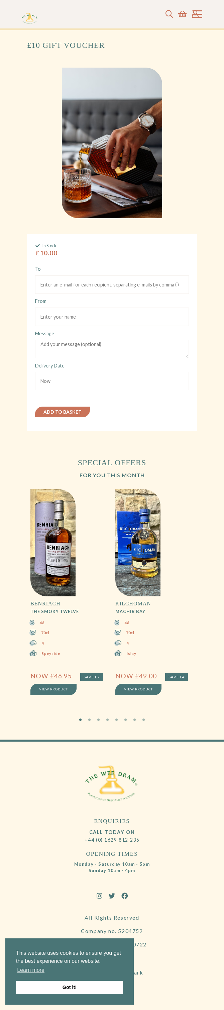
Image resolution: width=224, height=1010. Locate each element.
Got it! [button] (70, 987)
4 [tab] (107, 720)
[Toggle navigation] (197, 14)
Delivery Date (50, 365)
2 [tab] (89, 720)
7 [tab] (134, 720)
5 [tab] (116, 720)
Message (44, 333)
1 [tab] (80, 720)
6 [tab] (125, 720)
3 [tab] (98, 720)
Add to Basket (62, 412)
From (40, 301)
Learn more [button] (30, 970)
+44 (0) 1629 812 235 (112, 840)
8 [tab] (143, 720)
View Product (53, 689)
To (38, 269)
